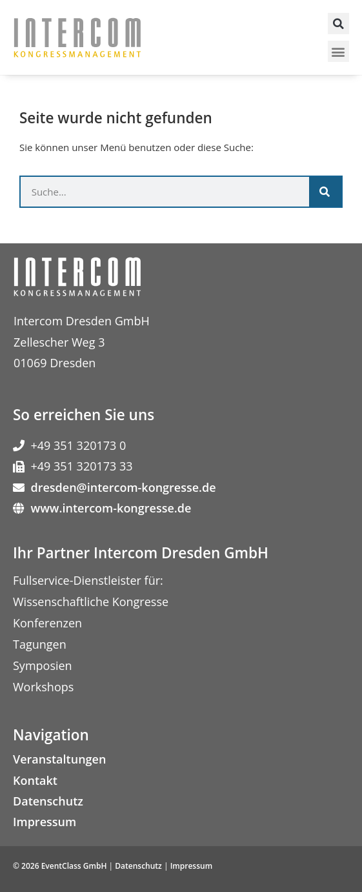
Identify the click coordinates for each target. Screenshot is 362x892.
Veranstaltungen (59, 759)
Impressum (44, 821)
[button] (338, 23)
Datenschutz (48, 801)
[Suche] (325, 192)
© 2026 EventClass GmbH (59, 865)
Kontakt (35, 780)
